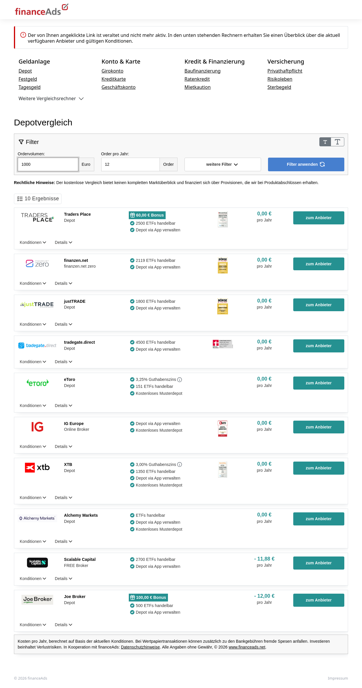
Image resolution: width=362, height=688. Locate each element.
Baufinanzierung (202, 71)
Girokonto (112, 71)
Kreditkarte (114, 79)
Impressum (338, 678)
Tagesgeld (30, 87)
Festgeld (28, 79)
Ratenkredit (197, 79)
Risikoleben (279, 79)
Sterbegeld (279, 87)
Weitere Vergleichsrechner (47, 98)
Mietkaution (197, 87)
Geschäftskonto (118, 87)
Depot (25, 71)
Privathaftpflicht (284, 71)
